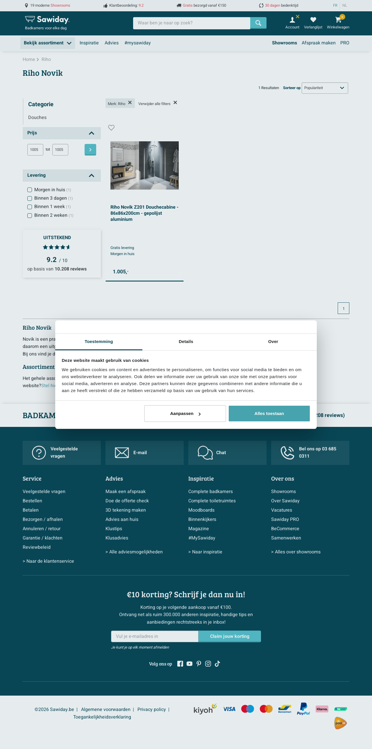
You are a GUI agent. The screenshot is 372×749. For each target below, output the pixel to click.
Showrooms (284, 42)
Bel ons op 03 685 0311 (308, 452)
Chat (212, 453)
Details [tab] (186, 341)
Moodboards (201, 510)
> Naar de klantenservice (48, 561)
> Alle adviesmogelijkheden (134, 551)
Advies (112, 42)
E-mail (131, 452)
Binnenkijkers (202, 519)
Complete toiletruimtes (212, 500)
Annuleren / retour (41, 528)
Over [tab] (273, 341)
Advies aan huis (121, 519)
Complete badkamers (210, 491)
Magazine (198, 528)
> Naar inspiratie (205, 551)
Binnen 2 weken (54, 215)
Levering (36, 175)
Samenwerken (286, 538)
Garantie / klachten (42, 538)
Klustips (113, 528)
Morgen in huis (52, 189)
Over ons (282, 478)
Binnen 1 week (52, 206)
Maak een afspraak (125, 491)
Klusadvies (116, 538)
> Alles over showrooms (296, 551)
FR (335, 5)
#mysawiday (137, 42)
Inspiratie (89, 42)
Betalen (31, 510)
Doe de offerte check (127, 500)
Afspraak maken (319, 42)
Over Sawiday (285, 500)
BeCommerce (285, 528)
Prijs (32, 132)
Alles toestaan (269, 413)
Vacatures (281, 510)
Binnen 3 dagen (53, 198)
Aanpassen (185, 413)
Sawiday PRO (285, 519)
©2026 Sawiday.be (54, 709)
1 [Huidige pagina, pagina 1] (344, 309)
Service (32, 478)
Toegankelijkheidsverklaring (102, 717)
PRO (344, 42)
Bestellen (32, 500)
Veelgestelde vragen (55, 452)
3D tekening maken (125, 510)
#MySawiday (201, 538)
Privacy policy (151, 709)
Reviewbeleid (37, 547)
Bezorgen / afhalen (43, 519)
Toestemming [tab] (99, 341)
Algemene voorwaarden (105, 709)
